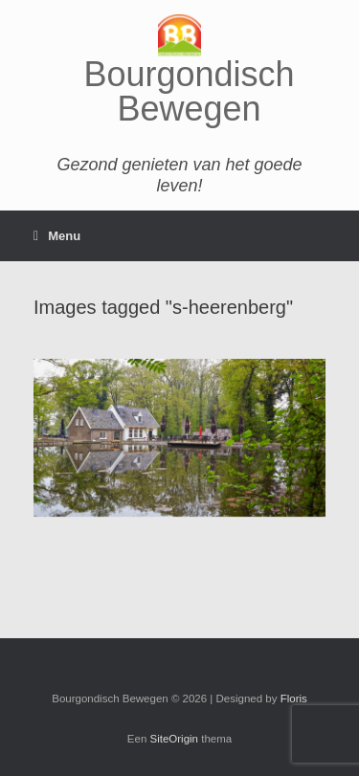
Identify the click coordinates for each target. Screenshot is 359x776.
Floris (293, 698)
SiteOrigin (174, 738)
